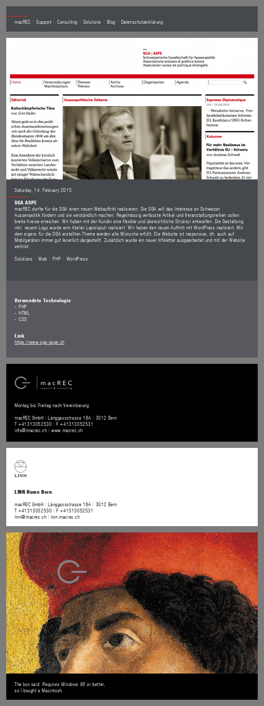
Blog (111, 21)
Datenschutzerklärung (142, 21)
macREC (23, 21)
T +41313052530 (34, 423)
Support (43, 21)
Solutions (92, 21)
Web (42, 258)
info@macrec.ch (31, 430)
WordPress (77, 258)
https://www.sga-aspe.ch (40, 341)
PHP (56, 258)
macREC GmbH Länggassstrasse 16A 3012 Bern (66, 417)
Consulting (67, 21)
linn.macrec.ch (65, 516)
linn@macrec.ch (30, 516)
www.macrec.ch (67, 430)
